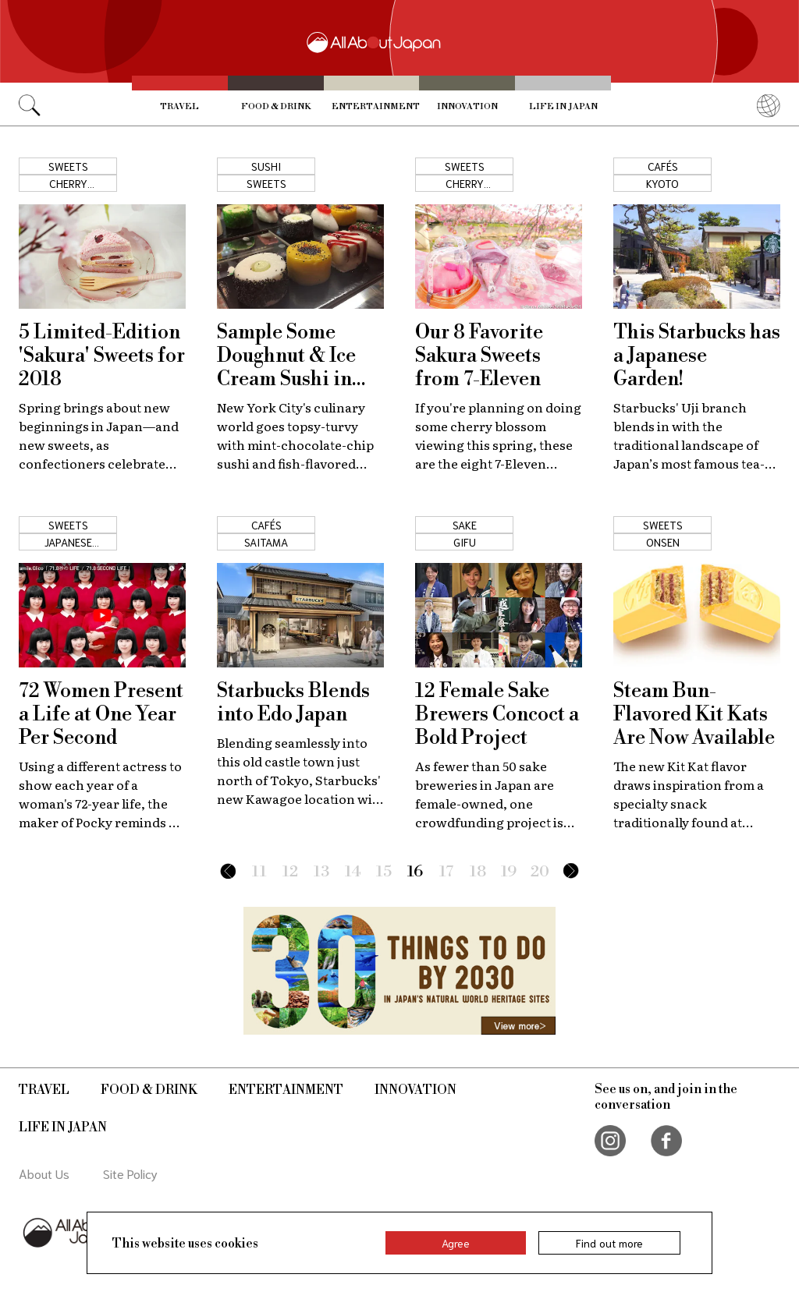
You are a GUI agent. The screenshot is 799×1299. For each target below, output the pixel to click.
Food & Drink (276, 106)
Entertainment (376, 106)
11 (259, 872)
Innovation (467, 106)
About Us (44, 1173)
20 (540, 872)
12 (290, 872)
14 (353, 872)
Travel (179, 106)
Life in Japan (563, 106)
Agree (456, 1243)
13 (321, 872)
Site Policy (130, 1173)
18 (478, 872)
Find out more (609, 1243)
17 (446, 872)
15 (384, 872)
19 (509, 872)
